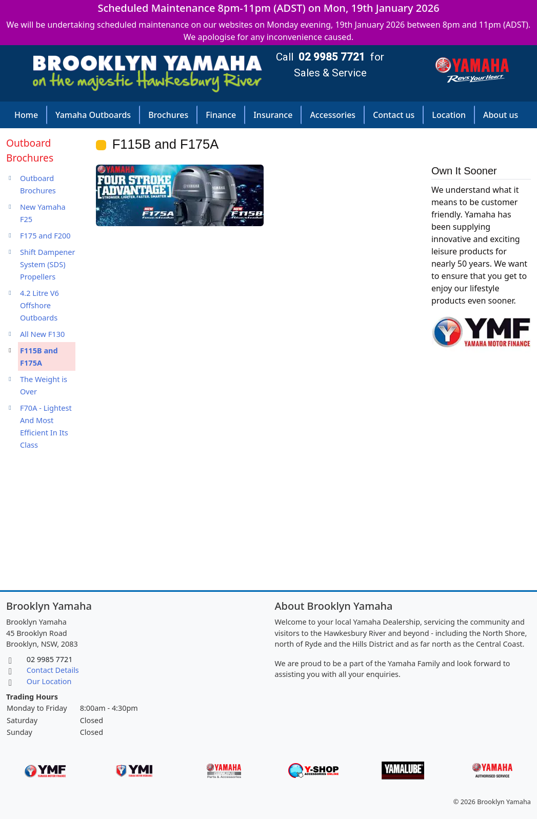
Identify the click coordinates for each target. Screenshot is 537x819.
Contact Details (53, 670)
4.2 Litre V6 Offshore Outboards (39, 305)
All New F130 (42, 334)
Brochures (168, 115)
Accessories (332, 115)
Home (26, 115)
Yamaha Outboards (93, 115)
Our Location (49, 681)
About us (500, 115)
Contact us (393, 115)
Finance (221, 115)
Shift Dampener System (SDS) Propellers (47, 264)
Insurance (272, 115)
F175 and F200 (45, 235)
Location (449, 115)
